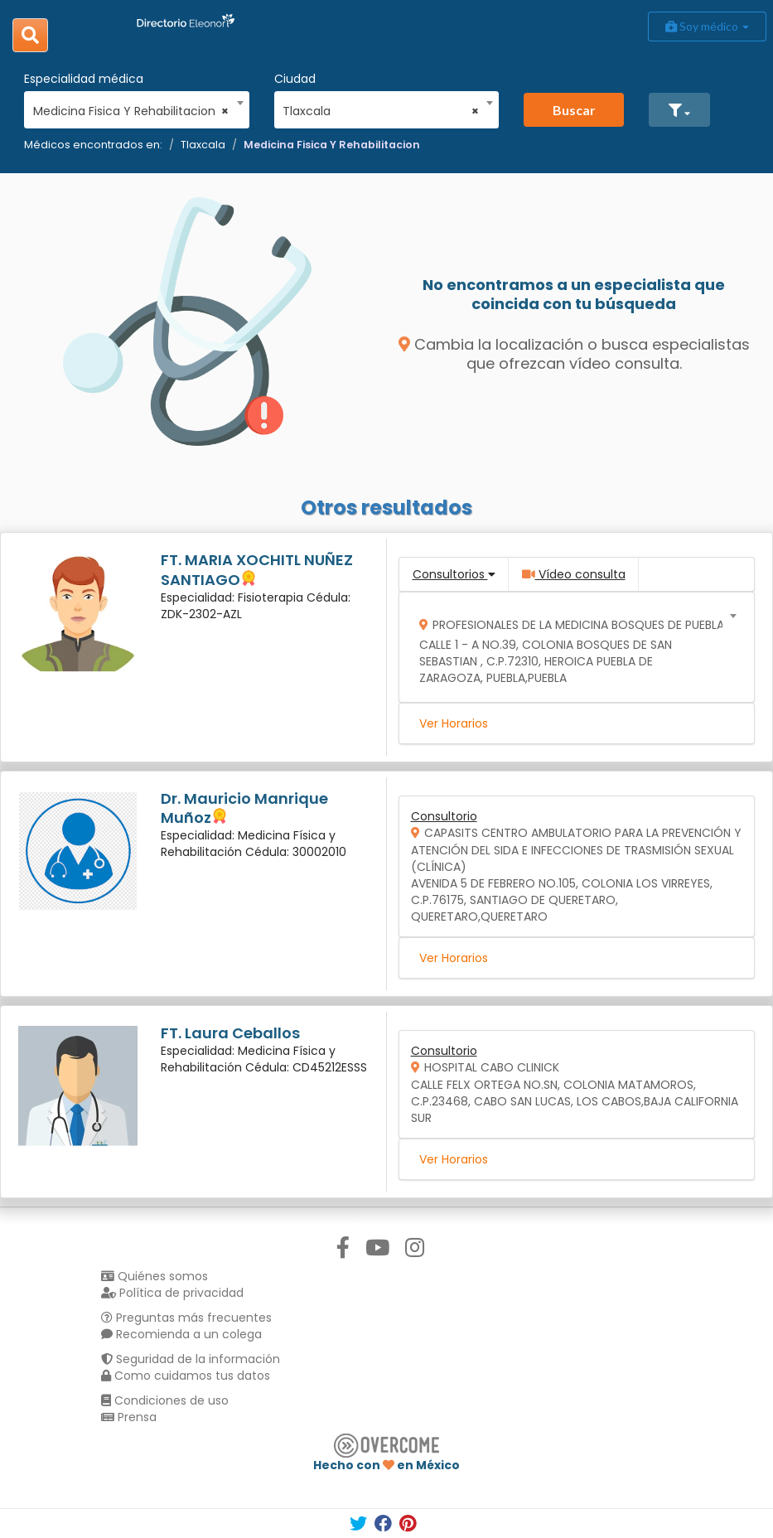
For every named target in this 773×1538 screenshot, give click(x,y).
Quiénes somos (154, 1276)
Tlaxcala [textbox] (381, 111)
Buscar (574, 110)
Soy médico (707, 26)
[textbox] (570, 647)
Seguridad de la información (190, 1359)
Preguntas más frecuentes (186, 1317)
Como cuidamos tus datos (185, 1375)
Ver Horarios (453, 723)
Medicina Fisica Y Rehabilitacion (332, 145)
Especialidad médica (83, 78)
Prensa (129, 1417)
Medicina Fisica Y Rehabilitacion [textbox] (131, 111)
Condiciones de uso (165, 1400)
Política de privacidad (172, 1292)
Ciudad (295, 78)
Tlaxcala (203, 145)
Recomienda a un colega (181, 1334)
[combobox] (131, 106)
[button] (679, 110)
